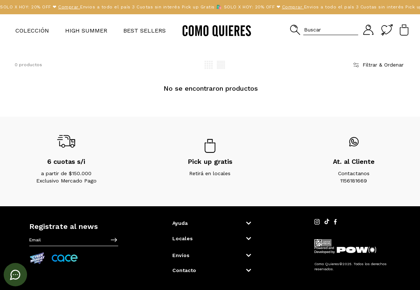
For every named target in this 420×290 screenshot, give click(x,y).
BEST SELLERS (144, 30)
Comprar (43, 7)
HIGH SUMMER (86, 30)
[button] (324, 30)
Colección (32, 30)
